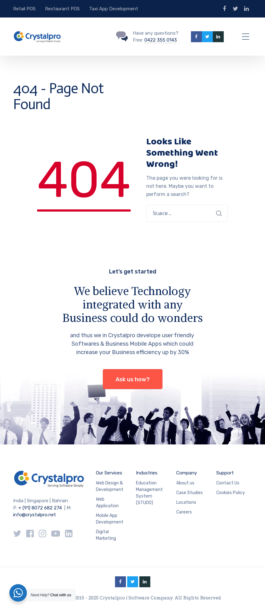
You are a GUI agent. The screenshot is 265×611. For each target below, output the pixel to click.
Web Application (107, 502)
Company (186, 473)
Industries (147, 473)
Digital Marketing (106, 535)
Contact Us (227, 483)
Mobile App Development (109, 519)
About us (185, 483)
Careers (184, 512)
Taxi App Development (113, 9)
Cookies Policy (230, 492)
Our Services (109, 473)
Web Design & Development (109, 486)
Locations (186, 502)
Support (225, 473)
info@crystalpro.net (34, 515)
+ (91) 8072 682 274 (40, 508)
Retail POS (24, 9)
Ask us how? (133, 379)
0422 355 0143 (160, 40)
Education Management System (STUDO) (149, 492)
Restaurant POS (62, 9)
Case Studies (189, 492)
